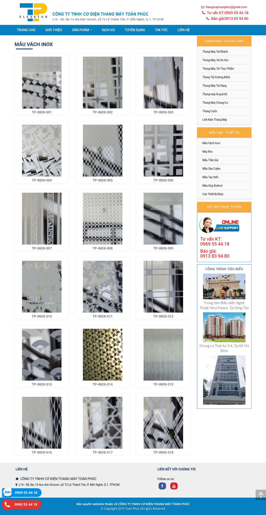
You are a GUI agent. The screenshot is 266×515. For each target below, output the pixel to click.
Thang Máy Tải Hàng (214, 86)
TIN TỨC (161, 30)
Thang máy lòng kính (214, 94)
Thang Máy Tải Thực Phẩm (218, 69)
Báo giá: (227, 18)
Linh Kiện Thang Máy (214, 120)
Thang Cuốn (209, 111)
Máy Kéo (207, 151)
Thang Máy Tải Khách (215, 52)
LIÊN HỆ (184, 30)
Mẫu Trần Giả (210, 160)
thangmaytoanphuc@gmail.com (224, 7)
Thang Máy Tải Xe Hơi (215, 60)
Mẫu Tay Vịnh (210, 177)
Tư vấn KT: (225, 13)
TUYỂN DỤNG (135, 30)
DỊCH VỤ (108, 30)
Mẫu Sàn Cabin (211, 168)
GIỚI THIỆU (53, 30)
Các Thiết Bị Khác (212, 194)
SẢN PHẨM (82, 30)
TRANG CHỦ (26, 30)
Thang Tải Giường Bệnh (216, 77)
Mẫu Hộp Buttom (212, 185)
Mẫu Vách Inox (211, 143)
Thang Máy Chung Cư (215, 103)
